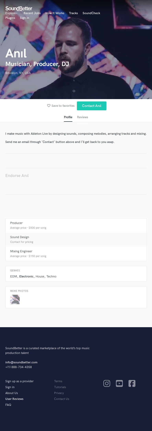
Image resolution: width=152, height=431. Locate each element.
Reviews (82, 117)
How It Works (54, 13)
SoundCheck (91, 13)
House (40, 276)
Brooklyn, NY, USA (18, 73)
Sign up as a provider (19, 381)
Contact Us (61, 399)
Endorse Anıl (17, 175)
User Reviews (14, 399)
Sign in (24, 18)
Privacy (59, 393)
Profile (68, 117)
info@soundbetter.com (21, 362)
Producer (16, 223)
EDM (13, 276)
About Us (11, 393)
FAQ (8, 405)
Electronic (26, 276)
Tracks (73, 13)
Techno (51, 276)
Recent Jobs (32, 13)
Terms (58, 381)
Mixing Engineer (21, 251)
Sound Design (19, 237)
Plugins (10, 18)
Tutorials (60, 387)
